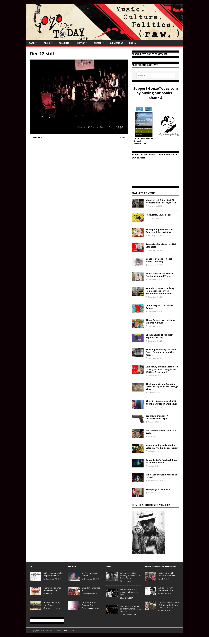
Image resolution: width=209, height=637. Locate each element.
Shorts (72, 566)
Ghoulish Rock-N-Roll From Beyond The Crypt (159, 336)
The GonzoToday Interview (160, 566)
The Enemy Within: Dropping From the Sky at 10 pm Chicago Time (162, 387)
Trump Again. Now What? (159, 489)
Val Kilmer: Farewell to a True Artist (161, 432)
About (97, 43)
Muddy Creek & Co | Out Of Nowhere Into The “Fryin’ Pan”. (161, 201)
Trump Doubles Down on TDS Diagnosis (161, 245)
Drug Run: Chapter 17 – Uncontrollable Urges (158, 417)
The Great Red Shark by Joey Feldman (53, 589)
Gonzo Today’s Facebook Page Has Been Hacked (162, 461)
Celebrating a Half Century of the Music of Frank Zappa (130, 575)
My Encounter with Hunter (90, 574)
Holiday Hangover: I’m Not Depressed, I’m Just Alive (159, 230)
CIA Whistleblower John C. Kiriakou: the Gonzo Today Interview (168, 605)
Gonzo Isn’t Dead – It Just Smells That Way (159, 260)
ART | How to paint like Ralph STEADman (53, 574)
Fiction (81, 43)
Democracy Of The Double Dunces (159, 306)
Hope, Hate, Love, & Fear (158, 214)
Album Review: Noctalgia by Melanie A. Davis (160, 321)
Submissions (116, 43)
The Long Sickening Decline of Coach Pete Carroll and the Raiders (162, 352)
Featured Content (144, 193)
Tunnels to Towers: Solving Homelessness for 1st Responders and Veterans (160, 291)
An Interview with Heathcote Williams (166, 574)
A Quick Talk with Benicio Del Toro (165, 589)
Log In (132, 43)
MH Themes (69, 630)
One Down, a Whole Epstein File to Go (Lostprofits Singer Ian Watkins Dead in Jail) (162, 369)
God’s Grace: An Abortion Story (89, 603)
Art (32, 566)
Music (47, 43)
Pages (32, 43)
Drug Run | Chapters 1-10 (92, 589)
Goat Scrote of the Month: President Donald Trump (159, 275)
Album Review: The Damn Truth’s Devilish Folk (129, 592)
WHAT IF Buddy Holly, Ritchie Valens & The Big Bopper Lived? (162, 446)
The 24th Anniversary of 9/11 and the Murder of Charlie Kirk (161, 402)
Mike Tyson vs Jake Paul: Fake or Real (161, 476)
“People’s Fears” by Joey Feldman (52, 603)
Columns (64, 43)
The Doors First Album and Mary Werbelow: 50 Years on (130, 609)
